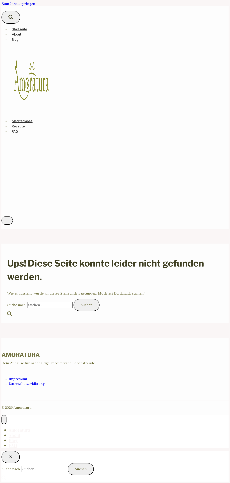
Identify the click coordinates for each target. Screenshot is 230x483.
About (16, 34)
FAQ (15, 131)
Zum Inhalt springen (18, 4)
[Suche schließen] (10, 457)
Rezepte (18, 126)
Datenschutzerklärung (27, 384)
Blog (15, 39)
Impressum (18, 379)
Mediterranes (22, 121)
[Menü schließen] (3, 419)
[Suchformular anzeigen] (10, 17)
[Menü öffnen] (7, 220)
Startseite (19, 29)
